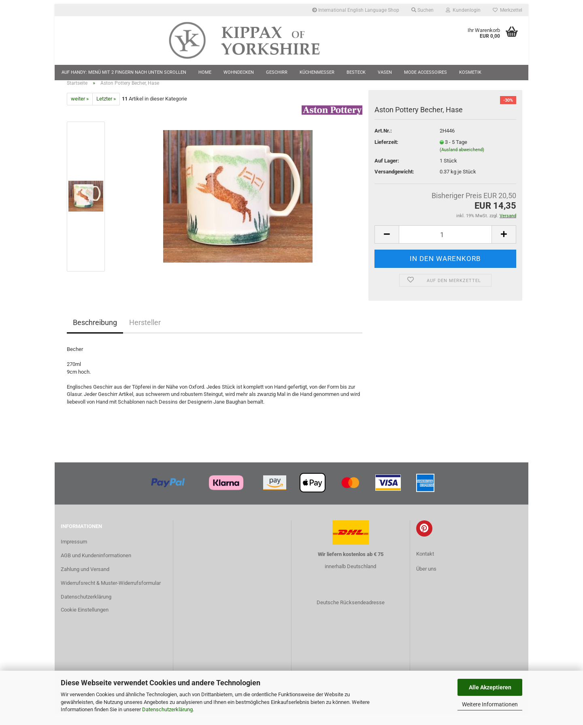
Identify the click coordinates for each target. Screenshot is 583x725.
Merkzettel (507, 10)
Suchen (422, 10)
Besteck (356, 72)
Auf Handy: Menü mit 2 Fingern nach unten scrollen (124, 72)
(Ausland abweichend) (462, 160)
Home (204, 72)
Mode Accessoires (425, 72)
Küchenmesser (317, 72)
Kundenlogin (463, 10)
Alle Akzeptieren (490, 687)
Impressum (74, 551)
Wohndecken (238, 72)
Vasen (385, 72)
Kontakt (425, 563)
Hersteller (145, 332)
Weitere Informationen (490, 704)
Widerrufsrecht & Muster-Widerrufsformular (111, 593)
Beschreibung (95, 332)
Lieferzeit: (386, 152)
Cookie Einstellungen (85, 619)
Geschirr (276, 72)
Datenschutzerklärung (167, 709)
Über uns (426, 579)
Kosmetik (470, 72)
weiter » (80, 109)
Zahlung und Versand (85, 579)
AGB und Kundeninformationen (96, 565)
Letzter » (106, 109)
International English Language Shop (355, 10)
